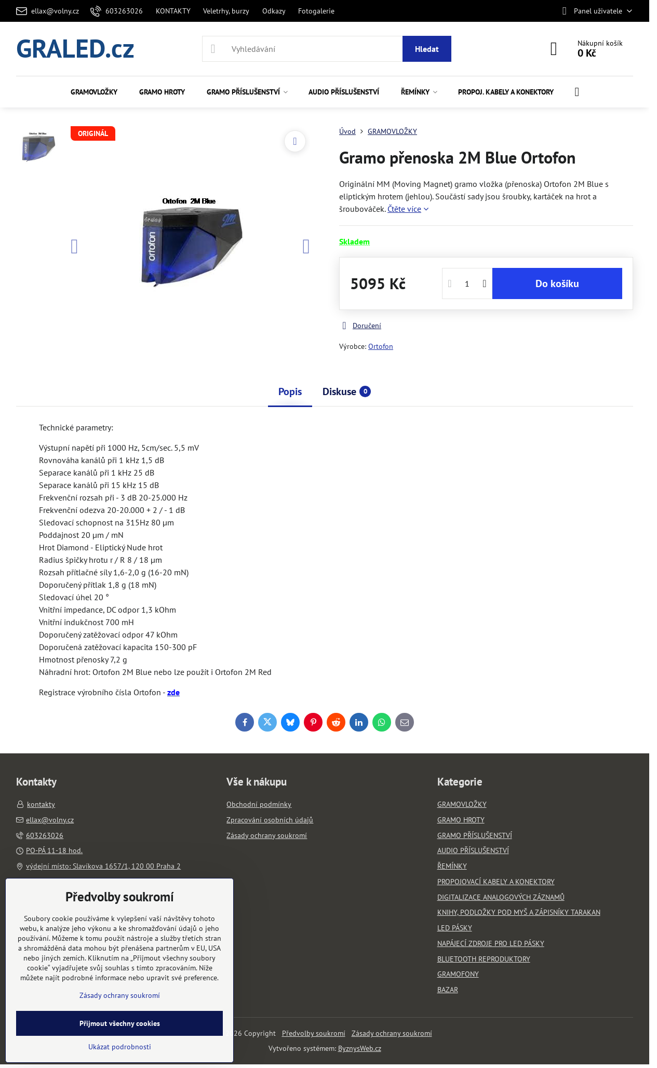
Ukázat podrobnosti (119, 1046)
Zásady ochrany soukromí (392, 1033)
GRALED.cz (75, 49)
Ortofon (380, 346)
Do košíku (557, 283)
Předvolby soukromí (313, 1033)
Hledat (427, 49)
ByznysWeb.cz (359, 1048)
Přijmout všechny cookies (119, 1023)
